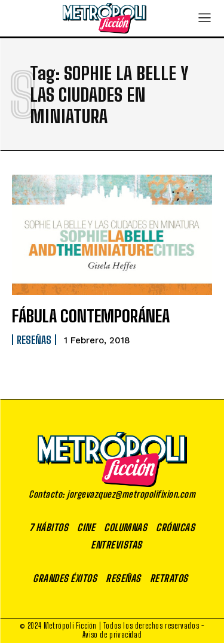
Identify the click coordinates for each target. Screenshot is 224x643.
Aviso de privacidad (112, 634)
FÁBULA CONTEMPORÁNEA (91, 316)
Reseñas (34, 339)
